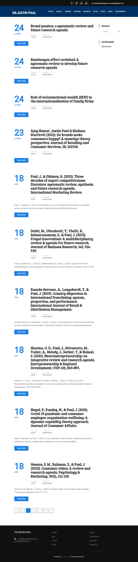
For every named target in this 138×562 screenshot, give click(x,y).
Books (95, 11)
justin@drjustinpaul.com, (102, 3)
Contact (54, 540)
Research (86, 11)
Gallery (59, 11)
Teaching (77, 11)
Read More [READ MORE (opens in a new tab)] (21, 81)
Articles (54, 532)
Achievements (120, 11)
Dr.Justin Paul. (66, 557)
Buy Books (93, 540)
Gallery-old (93, 545)
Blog (53, 536)
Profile (50, 11)
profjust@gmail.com (117, 3)
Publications (47, 37)
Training (68, 11)
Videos (103, 11)
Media (110, 11)
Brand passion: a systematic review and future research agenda (62, 28)
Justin (33, 37)
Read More (21, 43)
